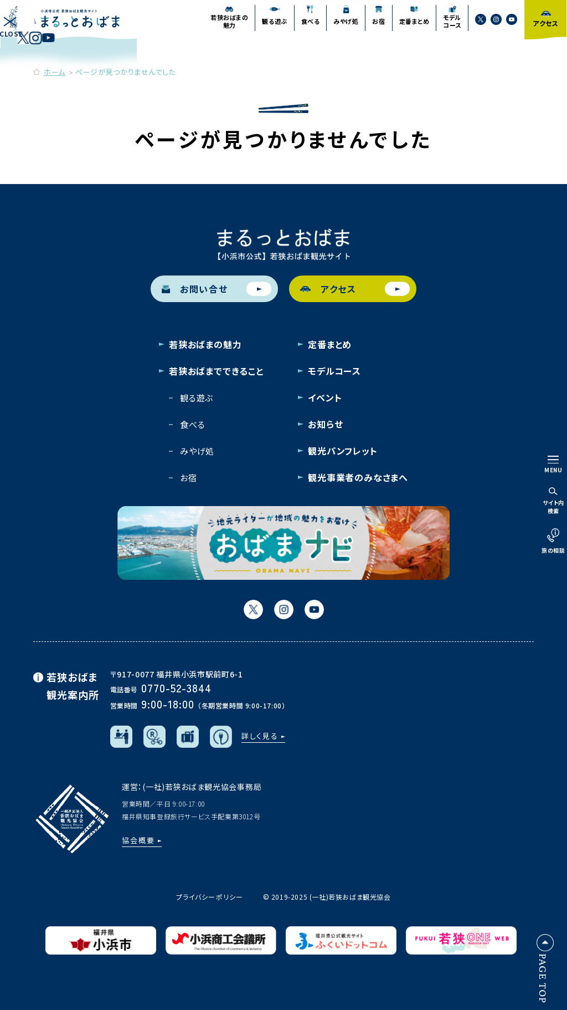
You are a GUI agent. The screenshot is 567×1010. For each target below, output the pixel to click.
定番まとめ (330, 344)
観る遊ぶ (196, 398)
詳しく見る (260, 736)
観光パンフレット (342, 450)
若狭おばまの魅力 (205, 344)
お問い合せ (216, 289)
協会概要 (138, 840)
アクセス (355, 289)
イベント (325, 397)
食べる (192, 424)
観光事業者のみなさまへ (358, 477)
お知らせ (325, 424)
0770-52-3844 (176, 688)
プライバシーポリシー (209, 896)
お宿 (188, 477)
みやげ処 (197, 451)
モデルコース (334, 371)
